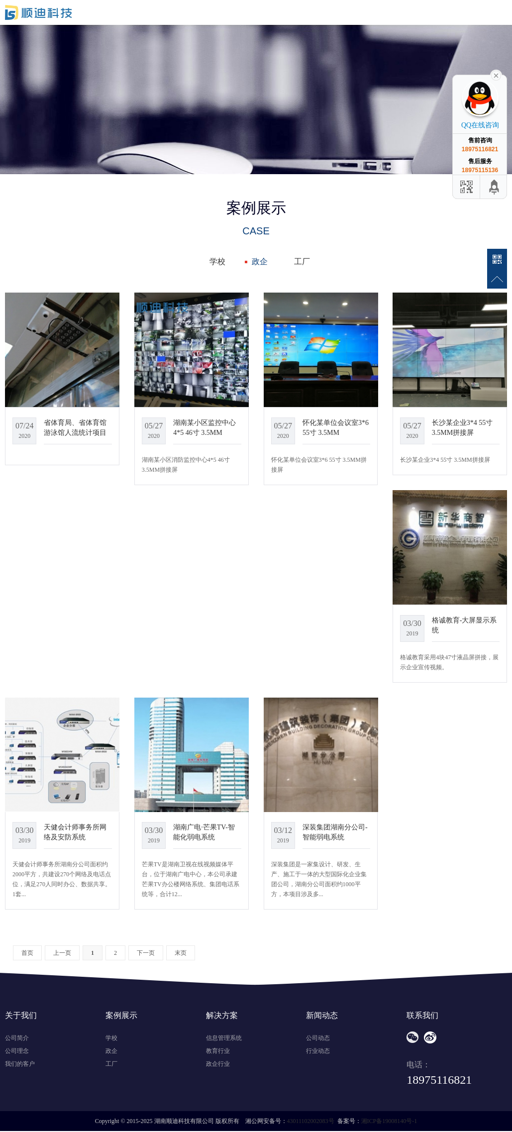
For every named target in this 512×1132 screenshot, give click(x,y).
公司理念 (17, 1050)
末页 (181, 952)
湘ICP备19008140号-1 (389, 1121)
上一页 (62, 952)
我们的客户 (20, 1063)
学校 (217, 261)
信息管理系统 (224, 1037)
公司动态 (318, 1037)
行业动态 (318, 1050)
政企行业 (218, 1063)
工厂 (302, 261)
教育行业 (218, 1050)
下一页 (146, 952)
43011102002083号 (310, 1121)
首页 (27, 952)
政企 (260, 261)
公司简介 (17, 1037)
